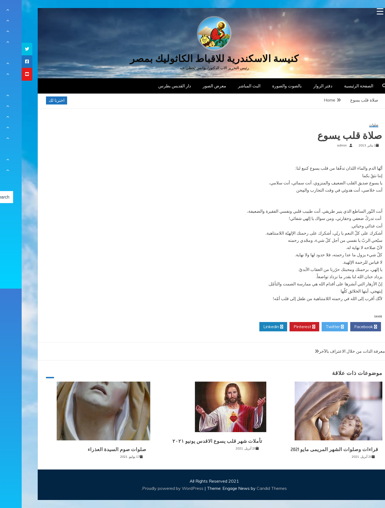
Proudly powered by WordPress (152, 488)
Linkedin (251, 326)
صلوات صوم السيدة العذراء (95, 449)
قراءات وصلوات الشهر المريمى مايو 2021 (313, 449)
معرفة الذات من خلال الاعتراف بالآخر (330, 351)
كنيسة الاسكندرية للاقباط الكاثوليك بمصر (192, 58)
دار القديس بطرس (153, 85)
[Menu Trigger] (358, 11)
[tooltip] (5, 49)
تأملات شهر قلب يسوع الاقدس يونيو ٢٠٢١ (196, 441)
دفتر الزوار (301, 85)
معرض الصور (193, 85)
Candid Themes (250, 488)
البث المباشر (227, 85)
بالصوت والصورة (265, 85)
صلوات (352, 125)
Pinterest (283, 326)
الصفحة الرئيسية (337, 85)
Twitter (313, 326)
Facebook (344, 326)
